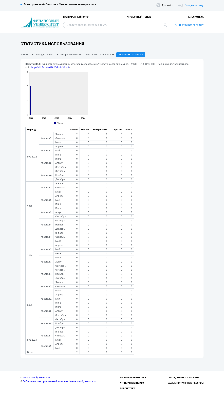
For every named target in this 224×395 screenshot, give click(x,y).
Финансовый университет (37, 377)
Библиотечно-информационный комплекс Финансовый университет (60, 381)
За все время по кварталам (99, 54)
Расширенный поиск (76, 17)
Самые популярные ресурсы (186, 383)
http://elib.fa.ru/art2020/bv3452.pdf (50, 67)
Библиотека (196, 17)
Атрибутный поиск (139, 17)
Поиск (165, 25)
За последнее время (42, 54)
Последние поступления (183, 377)
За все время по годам (69, 54)
